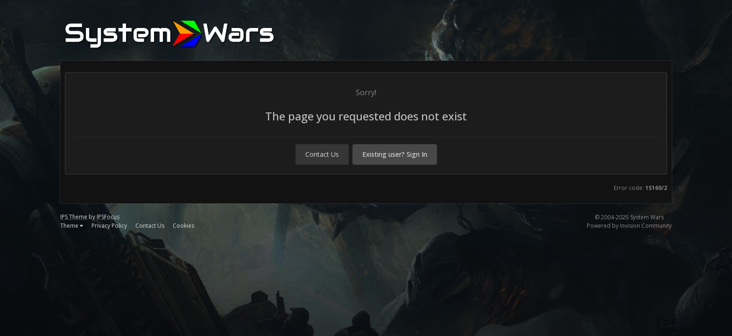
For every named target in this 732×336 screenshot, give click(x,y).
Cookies (183, 226)
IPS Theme (73, 217)
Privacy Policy (109, 226)
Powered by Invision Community (629, 226)
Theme (71, 226)
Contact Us (322, 154)
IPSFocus (108, 217)
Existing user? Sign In (394, 154)
